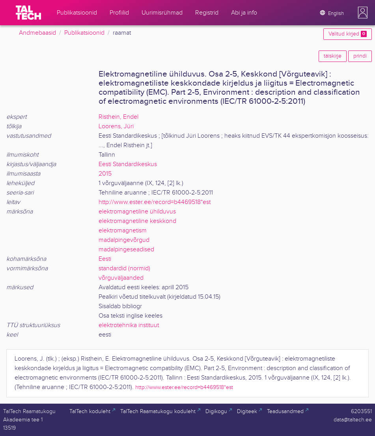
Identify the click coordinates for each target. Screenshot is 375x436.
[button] (363, 12)
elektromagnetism (123, 230)
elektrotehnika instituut (129, 325)
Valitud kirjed (347, 34)
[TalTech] (28, 12)
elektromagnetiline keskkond (137, 221)
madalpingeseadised (126, 249)
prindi (360, 56)
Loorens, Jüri (116, 126)
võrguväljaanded (121, 278)
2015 (105, 174)
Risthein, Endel (118, 117)
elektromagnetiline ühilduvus (137, 211)
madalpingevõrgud (124, 240)
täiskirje (332, 56)
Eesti (105, 259)
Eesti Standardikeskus (128, 164)
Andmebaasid (37, 33)
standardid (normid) (124, 268)
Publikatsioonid (84, 33)
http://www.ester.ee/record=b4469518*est (155, 202)
